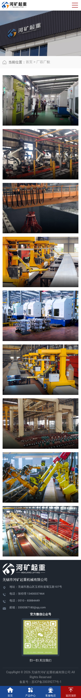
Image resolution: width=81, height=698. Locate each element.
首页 (29, 62)
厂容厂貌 (43, 62)
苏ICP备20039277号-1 (48, 682)
